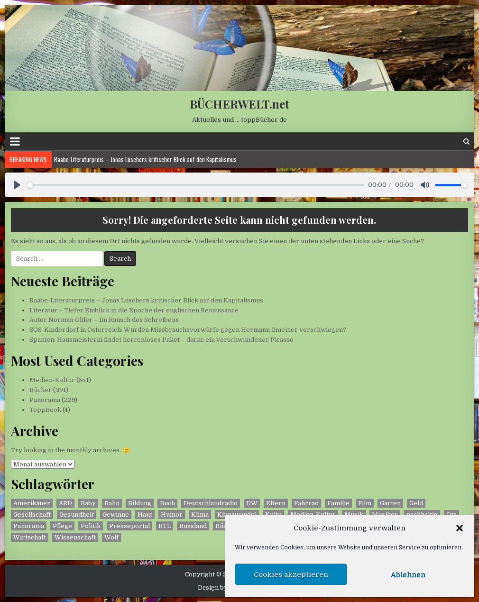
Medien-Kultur (52, 379)
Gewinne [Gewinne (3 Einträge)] (115, 514)
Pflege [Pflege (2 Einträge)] (62, 525)
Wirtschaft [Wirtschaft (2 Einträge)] (29, 537)
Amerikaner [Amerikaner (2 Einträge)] (31, 503)
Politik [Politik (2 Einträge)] (91, 525)
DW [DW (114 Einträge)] (252, 503)
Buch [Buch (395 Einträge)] (167, 503)
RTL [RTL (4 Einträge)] (164, 525)
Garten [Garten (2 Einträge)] (390, 503)
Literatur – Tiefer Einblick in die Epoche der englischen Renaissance (134, 310)
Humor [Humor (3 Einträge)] (172, 514)
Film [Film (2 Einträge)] (364, 503)
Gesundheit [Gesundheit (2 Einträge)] (76, 514)
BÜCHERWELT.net (239, 103)
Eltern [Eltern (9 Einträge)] (276, 503)
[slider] (195, 185)
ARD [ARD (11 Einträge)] (65, 503)
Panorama (44, 399)
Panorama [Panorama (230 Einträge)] (28, 525)
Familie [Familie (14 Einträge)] (338, 503)
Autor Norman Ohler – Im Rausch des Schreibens (104, 319)
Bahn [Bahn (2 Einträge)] (112, 503)
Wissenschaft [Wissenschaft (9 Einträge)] (75, 537)
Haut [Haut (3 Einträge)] (145, 514)
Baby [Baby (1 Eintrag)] (88, 503)
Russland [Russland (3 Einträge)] (193, 525)
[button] (459, 528)
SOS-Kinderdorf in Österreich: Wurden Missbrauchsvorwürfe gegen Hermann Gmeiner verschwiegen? (187, 329)
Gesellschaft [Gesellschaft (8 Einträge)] (32, 514)
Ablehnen (408, 574)
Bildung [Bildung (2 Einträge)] (139, 503)
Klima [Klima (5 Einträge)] (200, 514)
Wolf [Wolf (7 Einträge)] (111, 537)
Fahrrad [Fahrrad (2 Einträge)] (306, 503)
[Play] (17, 184)
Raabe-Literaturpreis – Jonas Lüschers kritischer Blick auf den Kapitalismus (145, 159)
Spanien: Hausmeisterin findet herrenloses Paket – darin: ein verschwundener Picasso (161, 339)
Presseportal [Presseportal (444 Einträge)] (129, 525)
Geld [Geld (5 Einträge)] (416, 503)
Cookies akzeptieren (291, 574)
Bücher (40, 389)
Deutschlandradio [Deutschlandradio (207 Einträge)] (211, 503)
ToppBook (45, 409)
